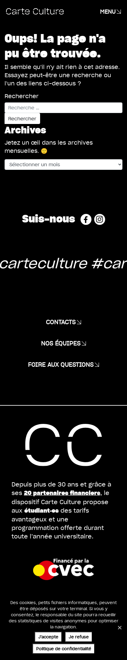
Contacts (61, 322)
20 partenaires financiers (62, 493)
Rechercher (22, 96)
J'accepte (48, 637)
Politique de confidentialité (63, 648)
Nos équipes (61, 343)
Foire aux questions (61, 364)
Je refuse (79, 637)
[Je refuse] (119, 627)
